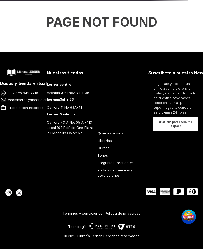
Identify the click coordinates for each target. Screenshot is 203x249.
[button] (175, 124)
